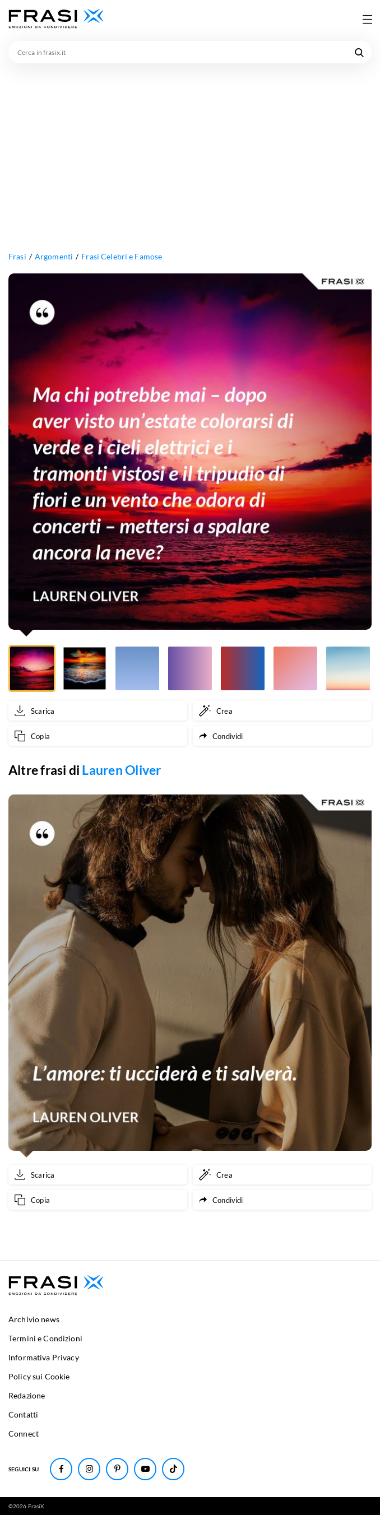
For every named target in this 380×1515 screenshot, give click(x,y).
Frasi (17, 256)
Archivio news (33, 1319)
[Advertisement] (190, 147)
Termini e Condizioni (45, 1338)
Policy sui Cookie (38, 1376)
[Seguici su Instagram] (89, 1469)
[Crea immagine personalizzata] (282, 711)
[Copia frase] (97, 736)
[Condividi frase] (282, 736)
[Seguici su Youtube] (145, 1469)
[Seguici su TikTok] (173, 1469)
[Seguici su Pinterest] (117, 1469)
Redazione (26, 1395)
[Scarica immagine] (97, 711)
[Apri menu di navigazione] (367, 19)
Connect (23, 1433)
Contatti (23, 1414)
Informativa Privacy (43, 1357)
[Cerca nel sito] (359, 52)
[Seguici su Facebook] (61, 1469)
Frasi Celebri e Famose (121, 256)
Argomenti (54, 256)
